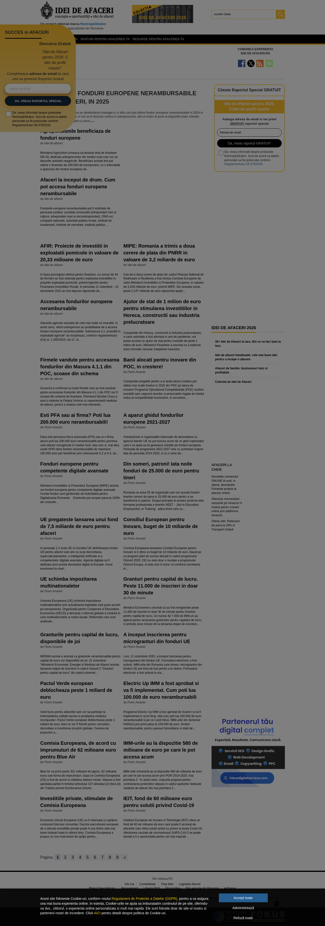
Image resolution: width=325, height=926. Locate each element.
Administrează (243, 908)
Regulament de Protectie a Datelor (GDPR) (144, 899)
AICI (97, 913)
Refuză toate (243, 918)
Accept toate (243, 898)
